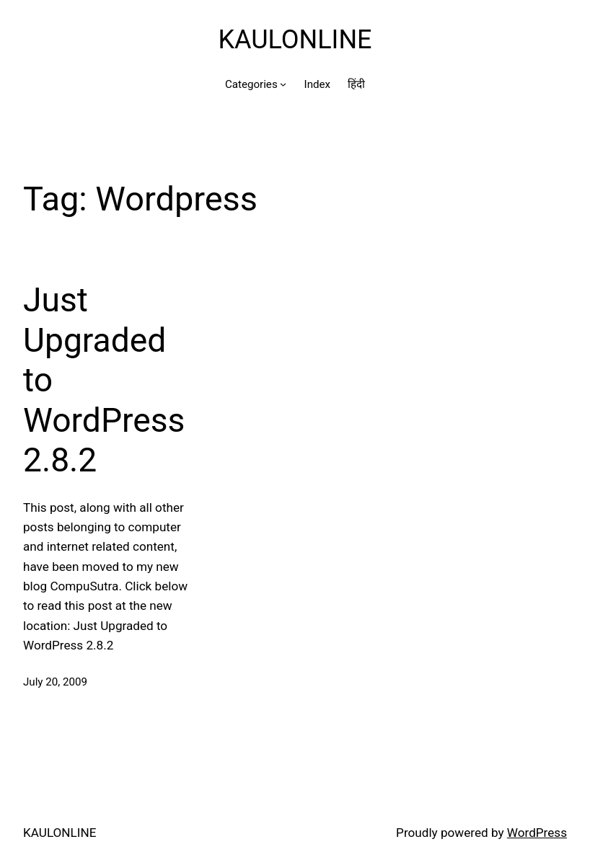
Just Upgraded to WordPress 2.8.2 (104, 379)
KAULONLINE (294, 40)
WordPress (537, 832)
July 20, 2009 (55, 681)
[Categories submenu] (283, 84)
